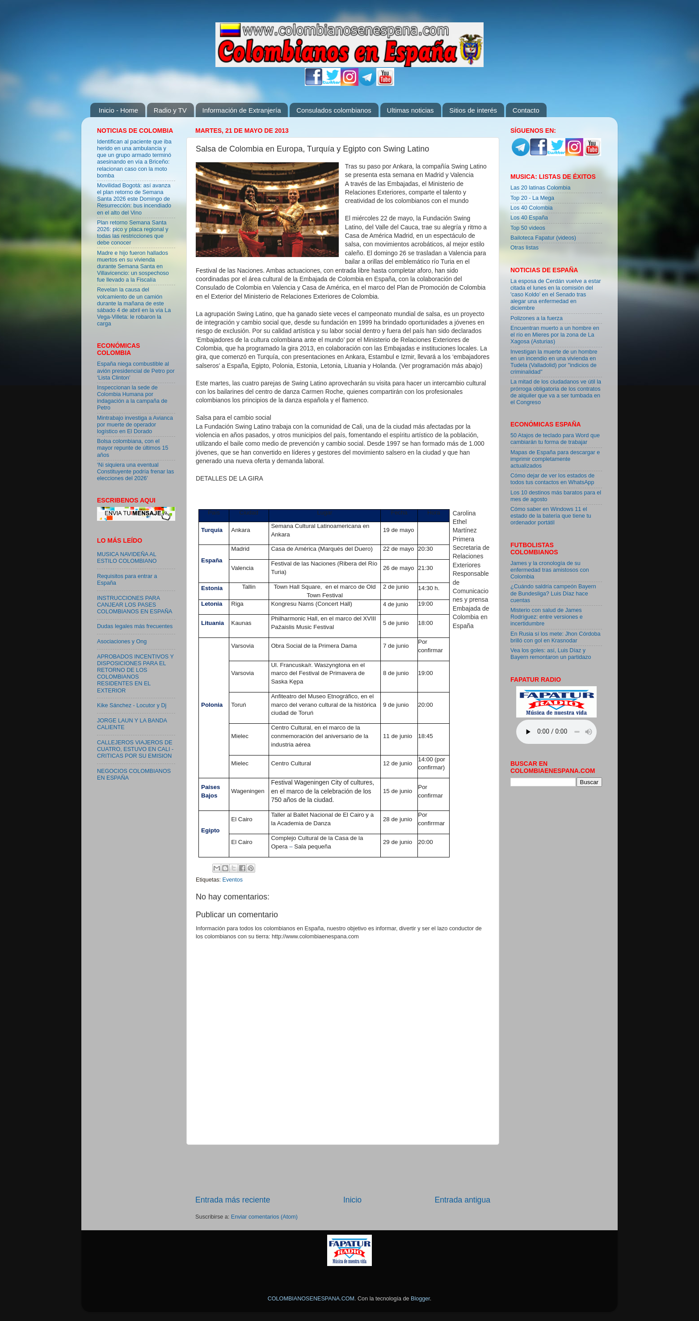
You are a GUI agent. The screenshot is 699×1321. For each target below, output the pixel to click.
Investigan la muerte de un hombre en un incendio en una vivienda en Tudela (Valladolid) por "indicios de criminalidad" (554, 362)
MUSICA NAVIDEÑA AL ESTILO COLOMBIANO (127, 557)
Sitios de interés (473, 110)
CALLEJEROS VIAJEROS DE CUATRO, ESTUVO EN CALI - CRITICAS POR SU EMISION (135, 749)
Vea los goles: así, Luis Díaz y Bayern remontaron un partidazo (550, 653)
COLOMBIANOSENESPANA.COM (311, 1299)
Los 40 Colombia (531, 208)
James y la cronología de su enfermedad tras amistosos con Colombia (549, 570)
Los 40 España (529, 218)
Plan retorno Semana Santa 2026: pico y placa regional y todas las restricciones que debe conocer (132, 232)
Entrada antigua (462, 1199)
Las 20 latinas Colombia (540, 188)
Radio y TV (170, 110)
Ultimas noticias (410, 110)
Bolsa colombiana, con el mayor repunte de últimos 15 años (132, 448)
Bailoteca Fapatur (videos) (543, 238)
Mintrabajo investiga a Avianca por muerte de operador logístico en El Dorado (135, 425)
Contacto (526, 110)
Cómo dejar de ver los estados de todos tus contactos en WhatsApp (552, 479)
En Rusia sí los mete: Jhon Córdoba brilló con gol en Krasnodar (555, 637)
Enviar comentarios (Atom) (264, 1217)
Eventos (233, 880)
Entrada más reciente (232, 1199)
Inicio (352, 1199)
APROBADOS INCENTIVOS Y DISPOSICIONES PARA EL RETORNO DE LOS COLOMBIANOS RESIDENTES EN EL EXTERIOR (135, 674)
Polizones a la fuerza (536, 318)
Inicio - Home (118, 110)
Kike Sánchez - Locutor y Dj (131, 705)
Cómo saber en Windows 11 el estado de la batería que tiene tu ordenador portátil (550, 516)
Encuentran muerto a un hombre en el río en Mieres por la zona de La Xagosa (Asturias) (554, 335)
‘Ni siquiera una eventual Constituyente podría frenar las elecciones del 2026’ (135, 471)
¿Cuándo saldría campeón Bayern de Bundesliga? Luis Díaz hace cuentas (553, 593)
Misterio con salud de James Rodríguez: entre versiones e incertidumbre (546, 617)
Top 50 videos (527, 228)
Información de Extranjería (241, 110)
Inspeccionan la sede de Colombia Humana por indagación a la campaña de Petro (132, 397)
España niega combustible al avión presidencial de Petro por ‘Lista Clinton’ (136, 370)
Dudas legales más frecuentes (135, 626)
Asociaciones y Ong (122, 641)
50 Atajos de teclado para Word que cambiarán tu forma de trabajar (555, 438)
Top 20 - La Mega (532, 198)
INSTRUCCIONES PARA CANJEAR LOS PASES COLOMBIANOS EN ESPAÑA (134, 605)
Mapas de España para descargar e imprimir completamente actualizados (555, 459)
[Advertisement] (342, 1169)
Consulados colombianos (333, 110)
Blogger (420, 1299)
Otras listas (524, 248)
